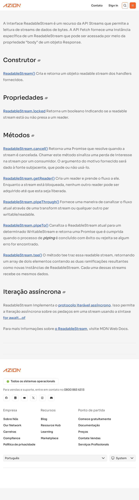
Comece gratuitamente (94, 419)
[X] (33, 398)
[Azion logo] (69, 370)
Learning (47, 431)
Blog (44, 419)
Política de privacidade (19, 444)
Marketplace (49, 438)
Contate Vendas (89, 438)
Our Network (12, 425)
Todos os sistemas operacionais (30, 381)
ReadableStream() (19, 73)
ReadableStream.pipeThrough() (31, 202)
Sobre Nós (10, 419)
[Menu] (133, 5)
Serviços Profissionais (93, 444)
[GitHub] (6, 398)
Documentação (89, 425)
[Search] (125, 5)
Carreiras (9, 431)
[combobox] (51, 458)
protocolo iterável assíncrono (84, 305)
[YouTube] (24, 398)
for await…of (14, 318)
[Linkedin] (15, 398)
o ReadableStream (71, 329)
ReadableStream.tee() (22, 255)
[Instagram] (42, 398)
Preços (83, 431)
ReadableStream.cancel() (25, 149)
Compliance (11, 438)
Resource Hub (51, 425)
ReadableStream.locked (24, 111)
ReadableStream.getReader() (29, 178)
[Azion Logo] (12, 5)
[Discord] (51, 398)
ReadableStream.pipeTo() (25, 225)
